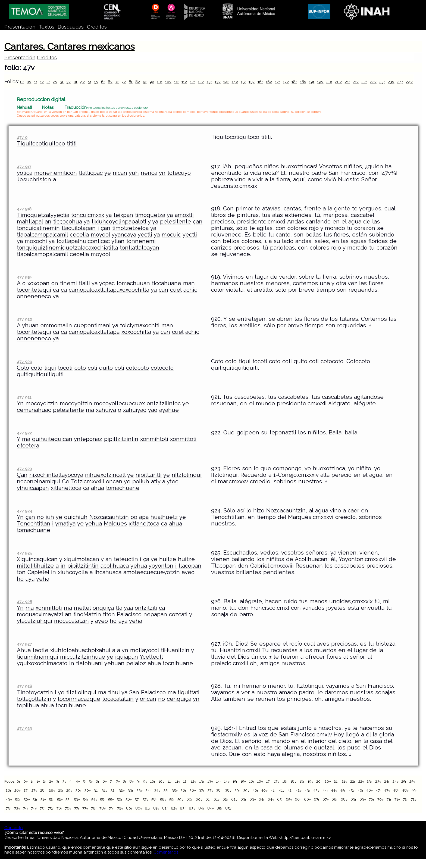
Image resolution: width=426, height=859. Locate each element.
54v (94, 799)
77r (76, 808)
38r (219, 790)
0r (22, 81)
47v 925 (24, 553)
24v (409, 81)
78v (102, 808)
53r (68, 799)
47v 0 (22, 137)
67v (325, 799)
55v (111, 799)
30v (87, 790)
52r (51, 799)
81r (147, 808)
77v (85, 808)
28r (43, 790)
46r (361, 790)
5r (89, 81)
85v (228, 808)
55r (102, 799)
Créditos (97, 27)
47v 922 (24, 433)
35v (175, 790)
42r (290, 790)
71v (397, 799)
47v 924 (24, 511)
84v (210, 808)
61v (217, 799)
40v (264, 790)
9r (145, 81)
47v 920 (24, 319)
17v (286, 81)
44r (325, 790)
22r (364, 81)
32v (122, 790)
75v (51, 808)
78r (94, 808)
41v (281, 790)
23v (391, 81)
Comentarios (166, 852)
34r (148, 790)
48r (396, 790)
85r (219, 808)
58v (163, 799)
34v (157, 790)
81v (156, 808)
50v (27, 799)
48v (405, 790)
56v (129, 799)
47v (387, 790)
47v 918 (24, 209)
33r (130, 790)
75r (42, 808)
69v (362, 799)
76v (68, 808)
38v (228, 790)
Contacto (13, 827)
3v (68, 81)
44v (334, 790)
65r (280, 799)
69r (353, 799)
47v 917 (24, 166)
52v (60, 799)
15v (252, 81)
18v (303, 81)
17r (277, 81)
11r (176, 81)
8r (131, 81)
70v (380, 799)
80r (129, 808)
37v (210, 790)
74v (34, 808)
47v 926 (24, 601)
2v (55, 81)
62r (225, 799)
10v (168, 81)
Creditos (47, 57)
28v (52, 790)
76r (59, 808)
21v (356, 81)
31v (104, 790)
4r (75, 81)
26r (8, 790)
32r (113, 790)
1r (35, 81)
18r (294, 81)
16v (269, 81)
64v (271, 799)
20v (338, 81)
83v (192, 808)
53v (77, 799)
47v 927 (24, 644)
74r (25, 808)
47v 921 (24, 397)
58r (154, 799)
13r (209, 81)
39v (246, 790)
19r (311, 81)
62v (234, 799)
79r (111, 808)
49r (414, 790)
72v (413, 799)
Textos (46, 27)
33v (139, 790)
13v (218, 81)
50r (18, 799)
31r (96, 790)
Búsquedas (71, 27)
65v (289, 799)
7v (123, 81)
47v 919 (24, 277)
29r (61, 790)
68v (344, 799)
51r (35, 799)
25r (403, 781)
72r (405, 799)
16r (260, 81)
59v (180, 799)
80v (138, 808)
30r (78, 790)
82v (174, 808)
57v (145, 799)
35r (166, 790)
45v (352, 790)
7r (117, 81)
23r (382, 81)
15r (243, 81)
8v (137, 81)
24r (400, 81)
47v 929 (24, 728)
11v (184, 81)
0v (29, 81)
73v (17, 808)
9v (151, 81)
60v (199, 799)
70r (371, 799)
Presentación (19, 27)
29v (69, 790)
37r (201, 790)
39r (237, 790)
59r (172, 799)
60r (189, 799)
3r (62, 81)
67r (317, 799)
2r (48, 81)
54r (85, 799)
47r (378, 790)
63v (252, 799)
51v (43, 799)
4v (82, 81)
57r (137, 799)
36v (192, 790)
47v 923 (24, 468)
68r (334, 799)
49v (9, 799)
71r (389, 799)
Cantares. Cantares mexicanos (69, 46)
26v (17, 790)
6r (103, 81)
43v (316, 790)
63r (243, 799)
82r (165, 808)
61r (208, 799)
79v (120, 808)
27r (26, 790)
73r (8, 808)
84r (201, 808)
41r (273, 790)
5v (96, 81)
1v (42, 81)
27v (34, 790)
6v (110, 81)
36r (183, 790)
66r (298, 799)
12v (201, 81)
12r (192, 81)
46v (369, 790)
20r (329, 81)
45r (343, 790)
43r (307, 790)
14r (226, 81)
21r (347, 81)
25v (412, 781)
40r (255, 790)
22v (373, 81)
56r (120, 799)
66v (307, 799)
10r (159, 81)
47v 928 (24, 686)
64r (262, 799)
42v (299, 790)
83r (183, 808)
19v (320, 81)
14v (235, 81)
